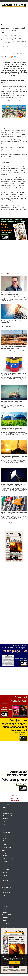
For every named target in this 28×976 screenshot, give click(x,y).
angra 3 (5, 216)
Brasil (4, 807)
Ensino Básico (6, 821)
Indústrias (5, 867)
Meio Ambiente (6, 869)
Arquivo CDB (5, 805)
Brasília (4, 890)
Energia (5, 49)
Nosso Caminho (14, 798)
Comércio (5, 895)
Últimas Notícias (7, 47)
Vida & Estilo (5, 923)
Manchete (5, 901)
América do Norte (7, 847)
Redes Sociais (6, 906)
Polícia (4, 835)
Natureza (4, 872)
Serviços (4, 912)
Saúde (4, 909)
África (4, 844)
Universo (4, 920)
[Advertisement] (14, 15)
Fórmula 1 (5, 861)
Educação (5, 818)
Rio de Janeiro (6, 878)
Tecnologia (5, 917)
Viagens (4, 883)
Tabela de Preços (14, 800)
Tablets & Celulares (7, 915)
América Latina (6, 887)
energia (10, 216)
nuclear (15, 216)
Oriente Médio (6, 832)
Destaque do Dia (17, 47)
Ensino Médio (6, 824)
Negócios (4, 875)
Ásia (3, 850)
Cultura (4, 810)
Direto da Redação (7, 816)
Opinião (4, 830)
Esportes (4, 855)
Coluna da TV (6, 892)
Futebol (4, 864)
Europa (4, 827)
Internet (4, 898)
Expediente (14, 795)
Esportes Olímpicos (7, 858)
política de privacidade (7, 959)
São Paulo (5, 880)
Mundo (4, 904)
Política (4, 838)
